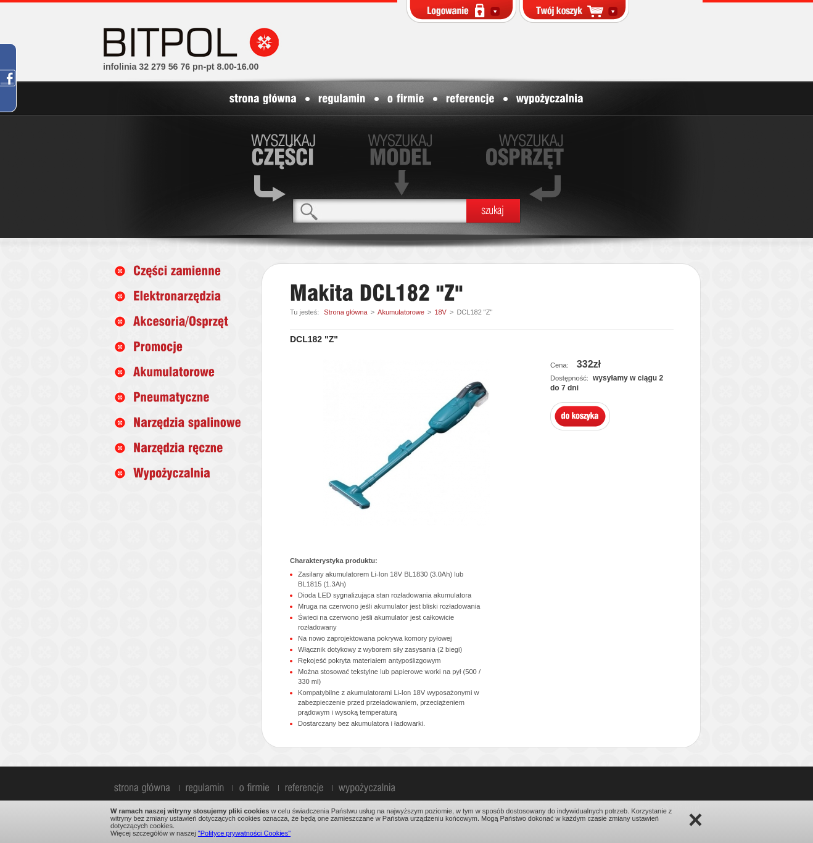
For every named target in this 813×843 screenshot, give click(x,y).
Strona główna (345, 312)
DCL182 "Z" (474, 312)
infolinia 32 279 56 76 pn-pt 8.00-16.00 (180, 67)
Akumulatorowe (401, 312)
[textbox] (379, 210)
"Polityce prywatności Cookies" (244, 833)
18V (440, 312)
